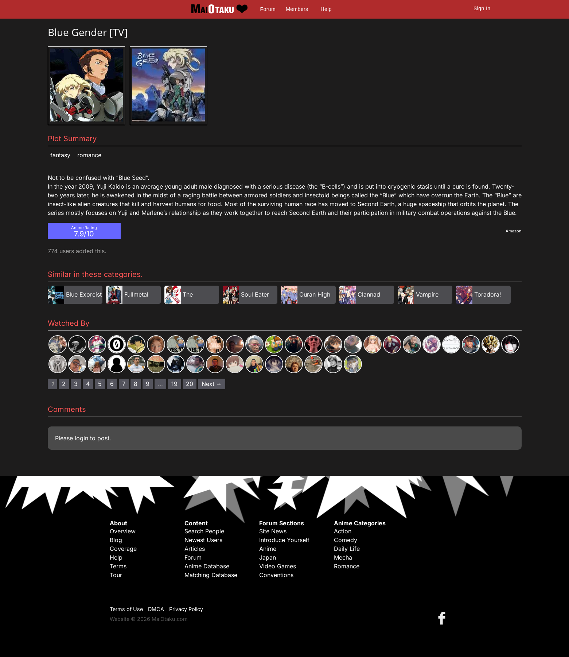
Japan (267, 557)
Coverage (123, 548)
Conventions (276, 575)
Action (342, 531)
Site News (273, 531)
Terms (118, 566)
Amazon (514, 230)
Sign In (481, 8)
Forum (268, 9)
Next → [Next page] (212, 383)
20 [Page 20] (189, 383)
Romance (89, 155)
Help (326, 9)
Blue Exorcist (84, 294)
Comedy (345, 540)
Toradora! (487, 294)
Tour (116, 575)
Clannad (369, 294)
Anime (267, 548)
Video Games (277, 566)
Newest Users (203, 540)
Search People (204, 531)
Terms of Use (126, 609)
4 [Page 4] (88, 383)
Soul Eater (255, 294)
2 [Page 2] (64, 383)
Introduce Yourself (284, 540)
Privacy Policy (186, 609)
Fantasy (60, 155)
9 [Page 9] (147, 383)
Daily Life (347, 548)
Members (297, 9)
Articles (194, 548)
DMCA (156, 609)
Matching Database (210, 575)
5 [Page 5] (100, 383)
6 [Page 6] (112, 383)
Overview (123, 531)
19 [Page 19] (174, 383)
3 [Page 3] (76, 383)
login (81, 438)
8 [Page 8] (135, 383)
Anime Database (206, 566)
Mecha (343, 557)
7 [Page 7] (123, 383)
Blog (116, 540)
